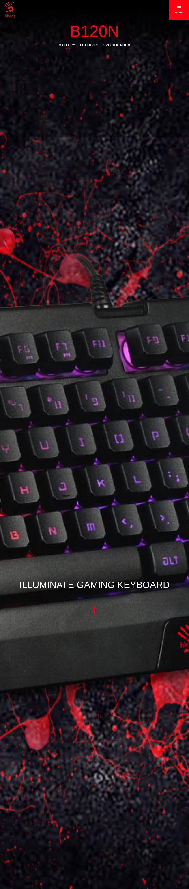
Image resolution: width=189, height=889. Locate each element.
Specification (116, 45)
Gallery (67, 45)
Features (89, 45)
